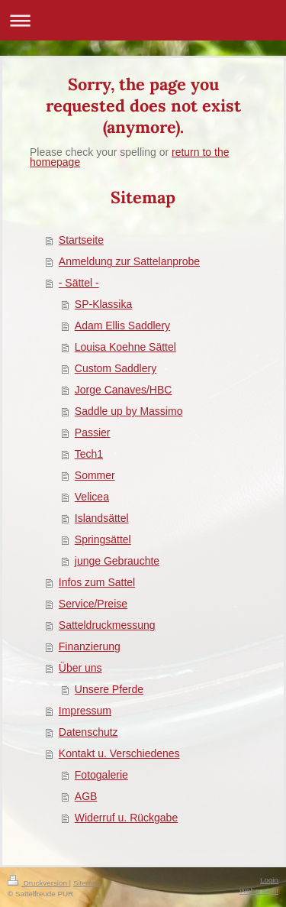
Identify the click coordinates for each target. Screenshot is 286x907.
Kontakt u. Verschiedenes (119, 753)
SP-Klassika (103, 304)
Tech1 (89, 454)
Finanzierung (90, 646)
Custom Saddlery (115, 368)
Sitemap (87, 883)
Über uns (80, 668)
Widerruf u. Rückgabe (126, 817)
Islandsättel (102, 518)
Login (269, 880)
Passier (93, 432)
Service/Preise (93, 604)
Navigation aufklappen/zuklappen (143, 20)
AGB (86, 796)
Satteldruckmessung (107, 625)
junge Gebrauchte (117, 561)
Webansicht (258, 890)
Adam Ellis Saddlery (122, 325)
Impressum (85, 711)
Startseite (81, 240)
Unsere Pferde (109, 689)
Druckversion (38, 883)
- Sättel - (79, 283)
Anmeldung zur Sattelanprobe (129, 261)
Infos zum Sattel (97, 582)
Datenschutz (88, 732)
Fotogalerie (101, 775)
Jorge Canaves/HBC (123, 390)
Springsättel (103, 539)
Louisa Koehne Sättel (125, 347)
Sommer (95, 475)
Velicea (92, 497)
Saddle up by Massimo (129, 411)
